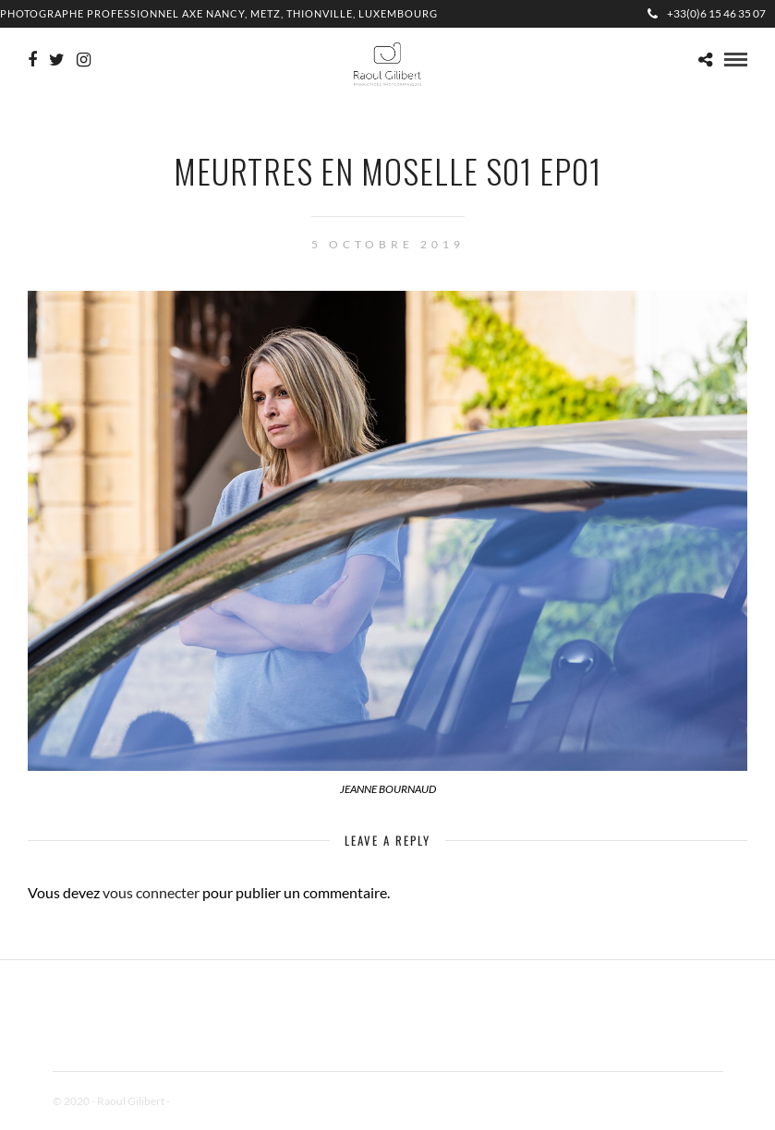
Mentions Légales (213, 1101)
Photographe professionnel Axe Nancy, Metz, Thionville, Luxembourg (219, 13)
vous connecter (151, 892)
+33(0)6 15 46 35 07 (707, 13)
